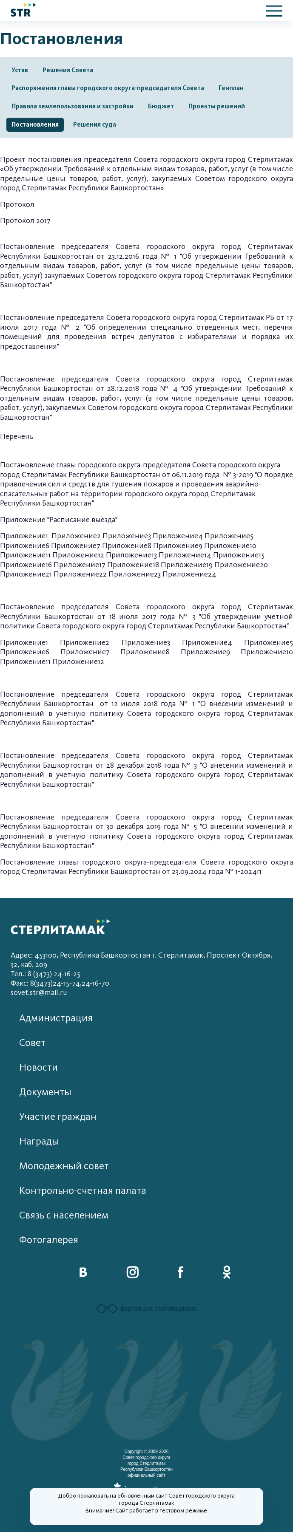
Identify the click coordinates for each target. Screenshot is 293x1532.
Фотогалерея (48, 1240)
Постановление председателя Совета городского (96, 379)
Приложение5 (229, 535)
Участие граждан (58, 1116)
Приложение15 (239, 555)
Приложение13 (131, 555)
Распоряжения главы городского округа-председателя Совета (107, 88)
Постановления (35, 124)
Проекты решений (216, 106)
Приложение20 (241, 564)
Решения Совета (68, 70)
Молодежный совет (64, 1166)
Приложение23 (134, 574)
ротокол (20, 204)
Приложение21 (26, 574)
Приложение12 (78, 555)
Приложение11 (25, 555)
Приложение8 (126, 545)
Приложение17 (79, 564)
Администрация (56, 1018)
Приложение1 (24, 535)
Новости (38, 1067)
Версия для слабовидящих (146, 1308)
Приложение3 (126, 535)
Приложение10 (230, 545)
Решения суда (94, 124)
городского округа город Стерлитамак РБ (204, 317)
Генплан (231, 88)
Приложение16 (26, 564)
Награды (39, 1141)
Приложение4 (178, 535)
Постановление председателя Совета (66, 317)
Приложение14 (185, 555)
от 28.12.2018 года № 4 (138, 388)
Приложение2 (76, 535)
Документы (45, 1092)
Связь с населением (63, 1215)
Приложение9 (177, 545)
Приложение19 (187, 564)
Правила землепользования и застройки (72, 106)
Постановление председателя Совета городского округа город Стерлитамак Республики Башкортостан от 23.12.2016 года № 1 (146, 251)
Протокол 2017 (25, 220)
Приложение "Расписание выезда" (58, 519)
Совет (32, 1043)
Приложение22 (80, 574)
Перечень (17, 436)
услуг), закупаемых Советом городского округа (103, 407)
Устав (19, 70)
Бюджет (161, 106)
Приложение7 (75, 545)
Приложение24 (189, 574)
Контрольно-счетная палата (82, 1190)
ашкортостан (72, 388)
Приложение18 (133, 564)
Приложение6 (24, 545)
